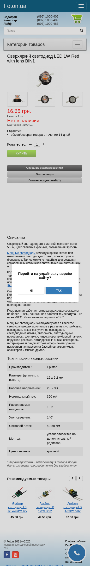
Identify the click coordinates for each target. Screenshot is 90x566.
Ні (31, 290)
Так (59, 290)
